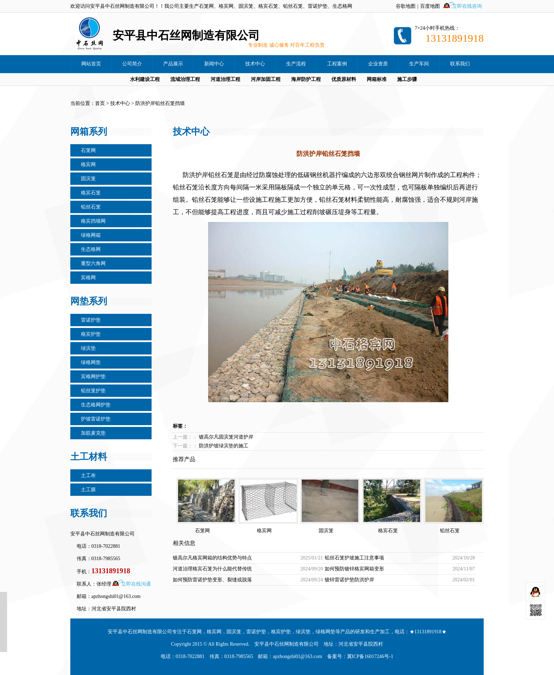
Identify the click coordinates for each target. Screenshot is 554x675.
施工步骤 (407, 79)
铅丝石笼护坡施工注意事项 (354, 557)
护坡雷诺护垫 (96, 419)
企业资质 (378, 63)
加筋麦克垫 (93, 433)
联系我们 (460, 63)
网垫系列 (88, 301)
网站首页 (91, 63)
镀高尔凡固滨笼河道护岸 (226, 437)
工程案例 (337, 63)
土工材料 (88, 457)
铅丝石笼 (91, 207)
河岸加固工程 (266, 79)
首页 (100, 103)
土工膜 (88, 489)
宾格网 (88, 277)
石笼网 (88, 150)
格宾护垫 (91, 334)
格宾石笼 (91, 192)
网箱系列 (88, 132)
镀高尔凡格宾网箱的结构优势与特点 (212, 557)
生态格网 (91, 249)
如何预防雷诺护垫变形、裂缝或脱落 (212, 579)
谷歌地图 (406, 6)
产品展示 (173, 63)
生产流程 (296, 63)
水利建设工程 (145, 79)
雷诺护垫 (91, 320)
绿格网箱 (91, 235)
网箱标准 (377, 79)
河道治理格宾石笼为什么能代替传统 (212, 568)
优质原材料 (343, 79)
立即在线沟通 (136, 584)
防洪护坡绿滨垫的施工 (223, 445)
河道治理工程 (225, 79)
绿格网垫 (91, 362)
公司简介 (132, 63)
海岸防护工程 (306, 79)
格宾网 (88, 164)
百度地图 (430, 6)
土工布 (88, 475)
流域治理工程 (185, 79)
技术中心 (255, 63)
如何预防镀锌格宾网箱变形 (354, 568)
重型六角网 (93, 263)
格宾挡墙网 (93, 221)
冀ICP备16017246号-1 (370, 656)
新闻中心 (214, 63)
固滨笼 (88, 178)
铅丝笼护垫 (93, 390)
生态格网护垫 (96, 404)
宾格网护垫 (93, 376)
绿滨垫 (88, 348)
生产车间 (419, 63)
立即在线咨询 (467, 6)
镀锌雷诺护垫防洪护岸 (349, 579)
